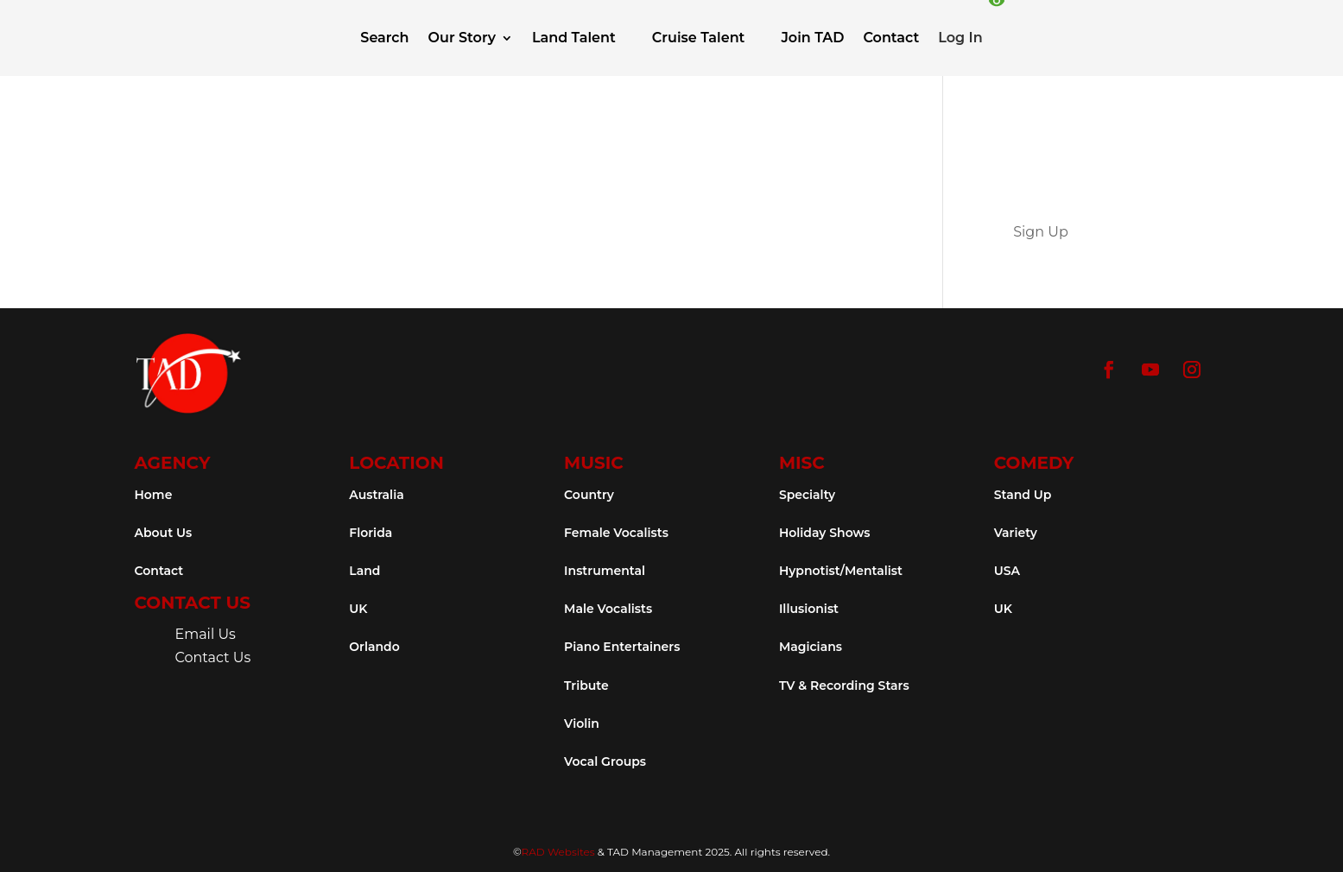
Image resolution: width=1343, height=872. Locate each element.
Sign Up (1040, 232)
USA (1007, 570)
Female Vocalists (616, 532)
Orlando (374, 646)
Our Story (462, 37)
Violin (581, 723)
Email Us (205, 634)
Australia (376, 494)
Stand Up (1023, 494)
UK (358, 608)
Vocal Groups (605, 761)
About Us (164, 532)
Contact (891, 37)
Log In (960, 37)
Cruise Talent (698, 37)
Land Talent (574, 37)
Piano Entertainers (622, 646)
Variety (1015, 532)
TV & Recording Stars (844, 685)
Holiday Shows (825, 532)
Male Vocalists (608, 608)
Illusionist (809, 608)
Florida (370, 532)
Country (589, 494)
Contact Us (213, 657)
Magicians (810, 646)
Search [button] (384, 37)
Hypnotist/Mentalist (841, 570)
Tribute (586, 685)
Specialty (807, 494)
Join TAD (812, 37)
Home (154, 494)
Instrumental (604, 570)
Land (364, 570)
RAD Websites (558, 851)
